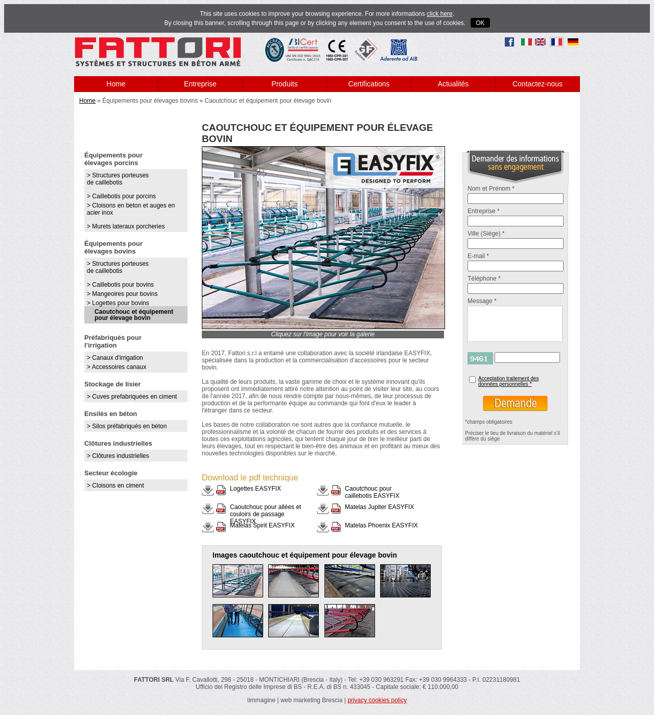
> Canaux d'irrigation (115, 357)
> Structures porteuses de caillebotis (118, 179)
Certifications (369, 84)
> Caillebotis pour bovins (120, 284)
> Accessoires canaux (116, 367)
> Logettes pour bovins (118, 303)
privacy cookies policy (377, 700)
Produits (284, 84)
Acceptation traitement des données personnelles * (508, 381)
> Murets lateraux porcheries (126, 226)
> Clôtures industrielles (118, 455)
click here (440, 13)
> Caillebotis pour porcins (121, 196)
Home (115, 84)
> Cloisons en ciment (115, 485)
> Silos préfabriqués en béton (127, 426)
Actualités (453, 84)
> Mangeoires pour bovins (122, 293)
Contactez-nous (537, 84)
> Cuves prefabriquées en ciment (132, 396)
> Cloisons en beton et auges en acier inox (131, 209)
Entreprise (200, 84)
